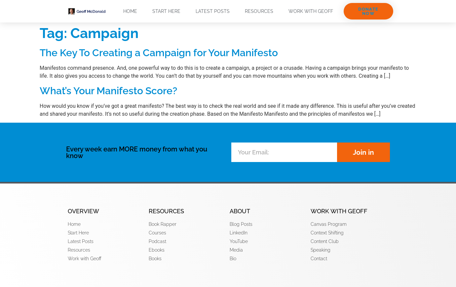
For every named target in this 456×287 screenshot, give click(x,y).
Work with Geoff (310, 11)
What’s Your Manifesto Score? (108, 91)
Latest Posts (213, 11)
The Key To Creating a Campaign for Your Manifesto (159, 53)
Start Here (166, 11)
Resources (259, 11)
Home (130, 11)
